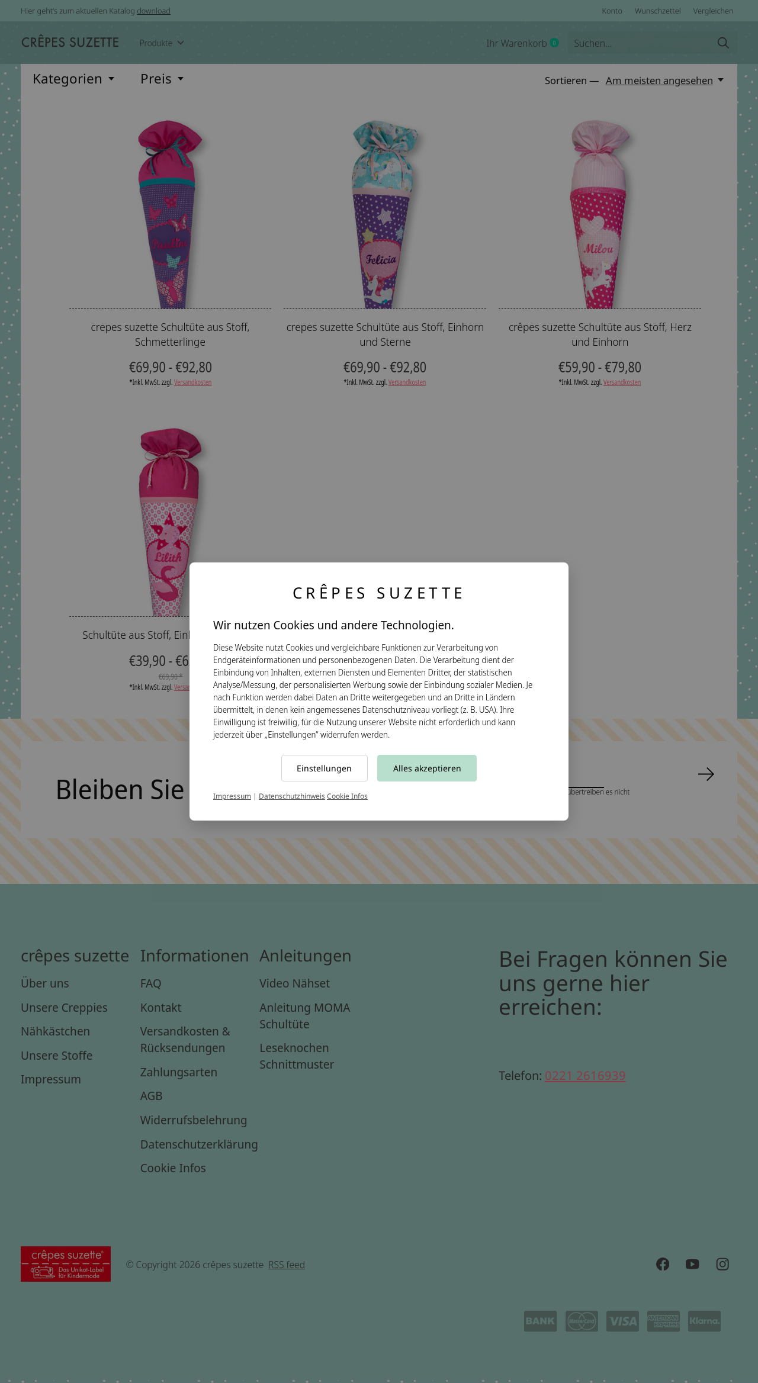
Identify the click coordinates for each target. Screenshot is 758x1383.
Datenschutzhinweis (292, 796)
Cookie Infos (347, 796)
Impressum (232, 796)
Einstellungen (324, 768)
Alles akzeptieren (427, 768)
